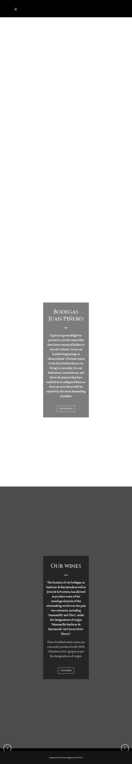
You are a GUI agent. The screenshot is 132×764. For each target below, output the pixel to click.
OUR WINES (65, 670)
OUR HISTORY (66, 408)
